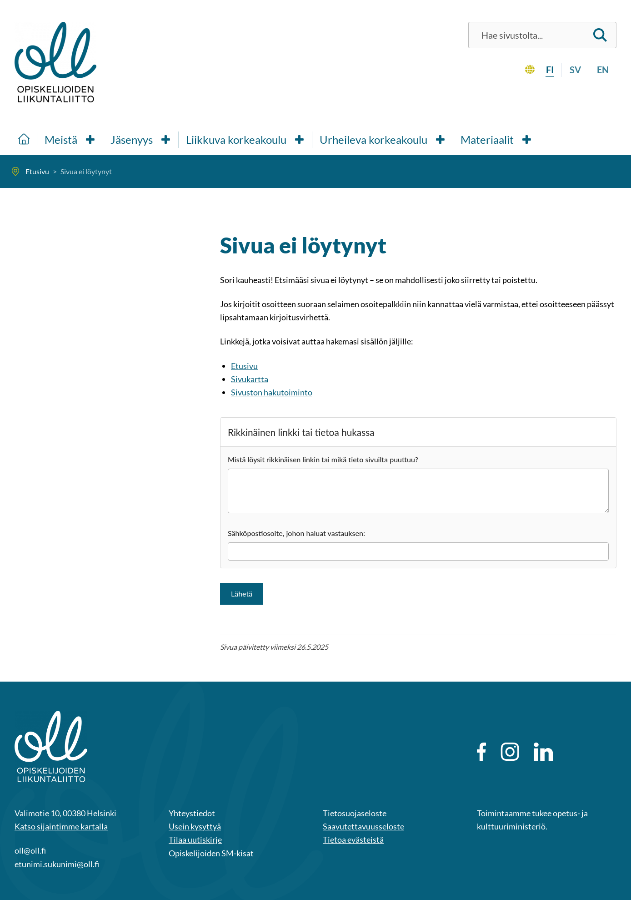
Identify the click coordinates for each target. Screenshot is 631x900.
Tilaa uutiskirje (195, 839)
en (603, 69)
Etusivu (244, 366)
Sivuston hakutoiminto (271, 392)
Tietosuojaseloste (354, 813)
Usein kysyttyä (195, 826)
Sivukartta (249, 379)
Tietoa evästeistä (353, 839)
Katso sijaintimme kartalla (61, 826)
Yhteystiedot (192, 813)
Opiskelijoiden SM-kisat (211, 853)
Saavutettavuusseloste (363, 826)
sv (575, 69)
